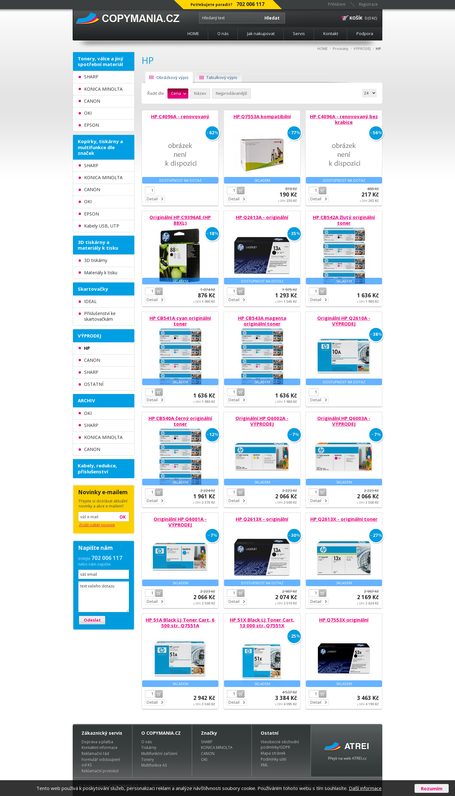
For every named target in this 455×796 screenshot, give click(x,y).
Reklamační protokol (100, 770)
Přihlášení (336, 4)
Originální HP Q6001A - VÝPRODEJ (180, 522)
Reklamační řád (95, 753)
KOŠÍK (355, 18)
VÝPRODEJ (362, 48)
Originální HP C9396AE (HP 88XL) (180, 220)
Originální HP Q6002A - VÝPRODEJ (261, 421)
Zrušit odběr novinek (97, 524)
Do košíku (241, 190)
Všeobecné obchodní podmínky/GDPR (280, 744)
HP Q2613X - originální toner (344, 519)
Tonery (147, 759)
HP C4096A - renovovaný (180, 116)
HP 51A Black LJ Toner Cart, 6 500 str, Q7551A (180, 623)
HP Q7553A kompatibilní (262, 116)
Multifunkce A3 (154, 765)
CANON (208, 753)
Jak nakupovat (261, 33)
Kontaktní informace (100, 747)
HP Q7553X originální (343, 620)
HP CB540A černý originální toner (180, 421)
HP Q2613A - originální (262, 217)
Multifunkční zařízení (159, 753)
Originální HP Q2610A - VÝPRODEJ (343, 321)
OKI (204, 759)
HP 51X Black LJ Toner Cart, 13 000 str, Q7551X (262, 623)
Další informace (365, 788)
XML (264, 764)
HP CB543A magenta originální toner (262, 321)
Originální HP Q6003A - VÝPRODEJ (343, 421)
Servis (299, 33)
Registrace (368, 4)
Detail (152, 199)
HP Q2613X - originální (262, 519)
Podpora (364, 33)
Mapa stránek (273, 753)
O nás (223, 33)
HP (378, 48)
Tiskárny (148, 747)
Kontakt (330, 33)
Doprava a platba (97, 741)
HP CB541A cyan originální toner (180, 321)
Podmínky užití (273, 759)
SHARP (206, 741)
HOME (193, 33)
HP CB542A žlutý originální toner (344, 220)
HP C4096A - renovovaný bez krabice (344, 119)
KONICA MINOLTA (216, 747)
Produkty (341, 48)
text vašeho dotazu (103, 596)
